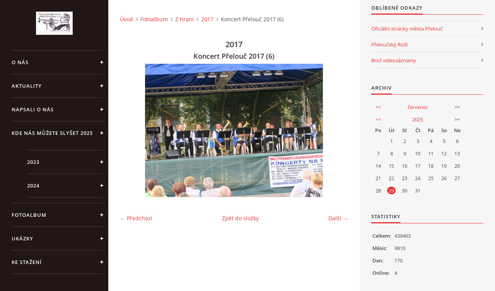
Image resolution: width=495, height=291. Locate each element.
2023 (33, 161)
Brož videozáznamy (393, 60)
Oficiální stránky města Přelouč (406, 28)
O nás (20, 62)
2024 (33, 185)
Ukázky (22, 238)
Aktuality (27, 85)
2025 (417, 119)
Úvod (126, 19)
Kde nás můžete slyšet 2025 (52, 132)
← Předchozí (136, 218)
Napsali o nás (33, 109)
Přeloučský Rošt (389, 44)
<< (378, 107)
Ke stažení (27, 262)
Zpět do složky (240, 218)
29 (391, 190)
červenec (418, 107)
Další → (338, 218)
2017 (207, 19)
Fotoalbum (29, 214)
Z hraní (184, 19)
